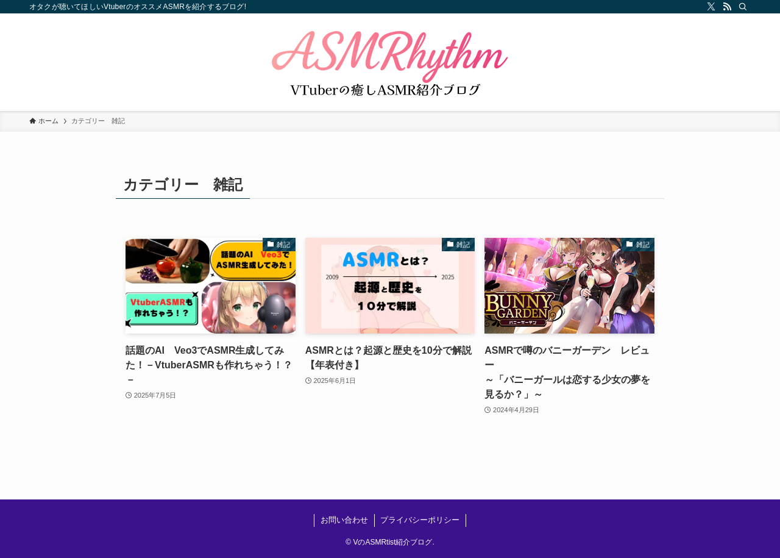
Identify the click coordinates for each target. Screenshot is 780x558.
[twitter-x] (711, 6)
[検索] (743, 6)
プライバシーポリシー (419, 519)
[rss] (727, 6)
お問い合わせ (344, 519)
